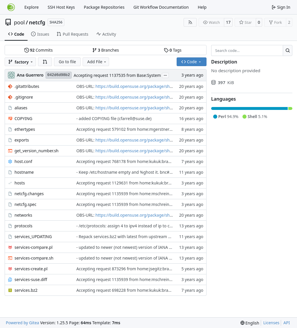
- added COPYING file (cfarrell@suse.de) (113, 118)
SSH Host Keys (61, 7)
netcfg (37, 22)
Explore (31, 7)
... (165, 75)
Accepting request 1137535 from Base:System (117, 75)
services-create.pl (31, 268)
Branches (105, 50)
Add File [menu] (97, 61)
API (286, 322)
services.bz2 (26, 290)
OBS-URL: (85, 86)
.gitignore (24, 97)
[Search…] (287, 50)
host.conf (23, 161)
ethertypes (25, 129)
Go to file (67, 61)
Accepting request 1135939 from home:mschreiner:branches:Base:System (146, 193)
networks (23, 215)
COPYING (23, 118)
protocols (23, 226)
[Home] (11, 7)
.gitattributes (27, 86)
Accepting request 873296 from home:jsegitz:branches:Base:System (140, 268)
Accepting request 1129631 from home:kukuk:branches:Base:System (141, 183)
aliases (21, 107)
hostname (24, 172)
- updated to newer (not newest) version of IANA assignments (134, 247)
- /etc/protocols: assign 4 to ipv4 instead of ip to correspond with (137, 226)
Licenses (271, 322)
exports (22, 140)
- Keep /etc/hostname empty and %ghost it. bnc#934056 (129, 172)
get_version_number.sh (37, 150)
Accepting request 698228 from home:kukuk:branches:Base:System (140, 290)
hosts (20, 183)
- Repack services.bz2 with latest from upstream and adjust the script (141, 236)
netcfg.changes (29, 193)
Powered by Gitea (22, 322)
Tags (173, 50)
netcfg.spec (25, 204)
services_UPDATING (33, 236)
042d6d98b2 (58, 75)
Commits (38, 50)
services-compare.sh (34, 258)
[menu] (249, 323)
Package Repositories (104, 7)
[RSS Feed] (190, 22)
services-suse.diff (31, 279)
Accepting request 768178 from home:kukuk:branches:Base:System (140, 161)
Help (202, 7)
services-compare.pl (33, 247)
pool (19, 22)
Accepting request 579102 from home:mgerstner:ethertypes (133, 129)
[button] (45, 61)
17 (228, 22)
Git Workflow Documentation (161, 7)
